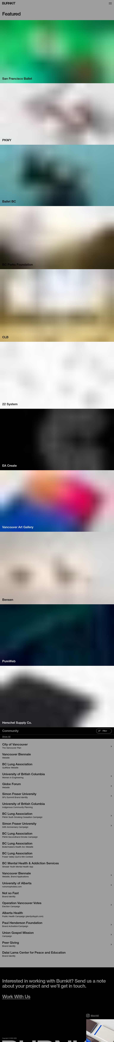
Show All (6, 737)
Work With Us (16, 997)
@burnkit (92, 1015)
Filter (102, 731)
